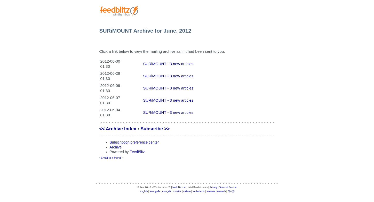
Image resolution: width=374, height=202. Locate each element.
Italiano (187, 191)
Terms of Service (227, 187)
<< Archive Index (117, 128)
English (144, 191)
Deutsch (221, 191)
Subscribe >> (155, 128)
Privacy (213, 187)
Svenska (211, 191)
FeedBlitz (137, 152)
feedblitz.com (179, 187)
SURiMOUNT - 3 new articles (168, 64)
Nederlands (198, 191)
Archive (116, 147)
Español (177, 191)
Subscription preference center (134, 142)
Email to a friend (111, 157)
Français (166, 191)
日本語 (231, 191)
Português (155, 191)
